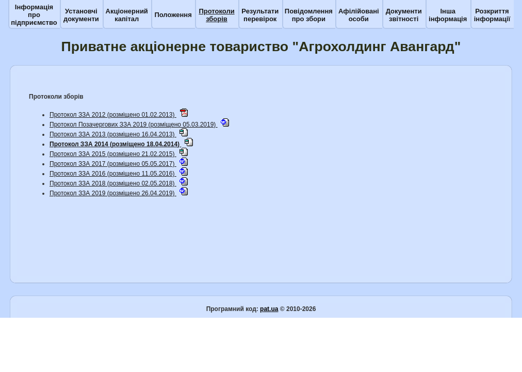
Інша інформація (448, 15)
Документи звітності (404, 15)
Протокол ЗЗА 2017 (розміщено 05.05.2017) (113, 163)
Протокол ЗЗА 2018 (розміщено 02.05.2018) (113, 183)
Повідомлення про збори (309, 15)
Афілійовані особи (358, 15)
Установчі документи (81, 15)
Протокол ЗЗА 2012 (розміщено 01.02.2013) (113, 114)
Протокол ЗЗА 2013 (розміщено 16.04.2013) (113, 134)
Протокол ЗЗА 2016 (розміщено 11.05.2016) (113, 173)
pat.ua (269, 309)
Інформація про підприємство (34, 14)
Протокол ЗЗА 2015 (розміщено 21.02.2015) (113, 154)
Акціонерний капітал (127, 15)
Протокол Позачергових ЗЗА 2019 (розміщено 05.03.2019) (134, 124)
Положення (172, 15)
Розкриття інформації (492, 15)
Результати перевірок (260, 15)
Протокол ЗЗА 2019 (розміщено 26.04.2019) (113, 193)
